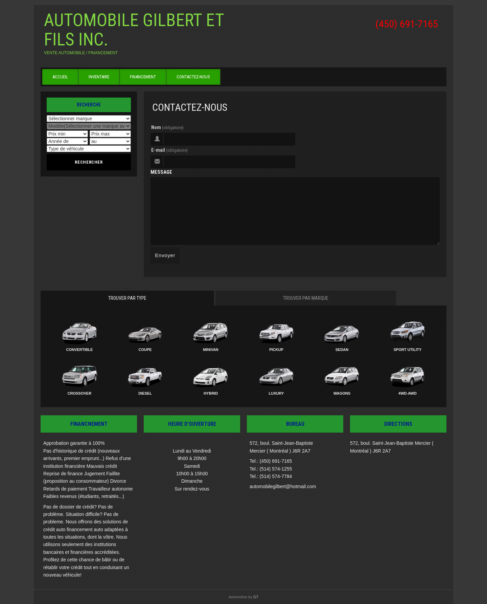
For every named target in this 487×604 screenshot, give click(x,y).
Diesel (145, 393)
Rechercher (88, 162)
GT (255, 597)
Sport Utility (408, 350)
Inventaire (99, 76)
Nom (167, 127)
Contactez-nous (193, 76)
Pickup (276, 350)
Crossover (79, 393)
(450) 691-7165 (406, 24)
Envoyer (165, 255)
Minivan (210, 350)
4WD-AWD (407, 393)
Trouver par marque (305, 298)
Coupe (145, 350)
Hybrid (211, 393)
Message (161, 172)
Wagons (341, 393)
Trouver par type (127, 298)
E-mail (169, 150)
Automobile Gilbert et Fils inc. (134, 30)
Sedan (342, 350)
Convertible (79, 350)
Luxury (276, 393)
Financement (143, 76)
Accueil (60, 76)
